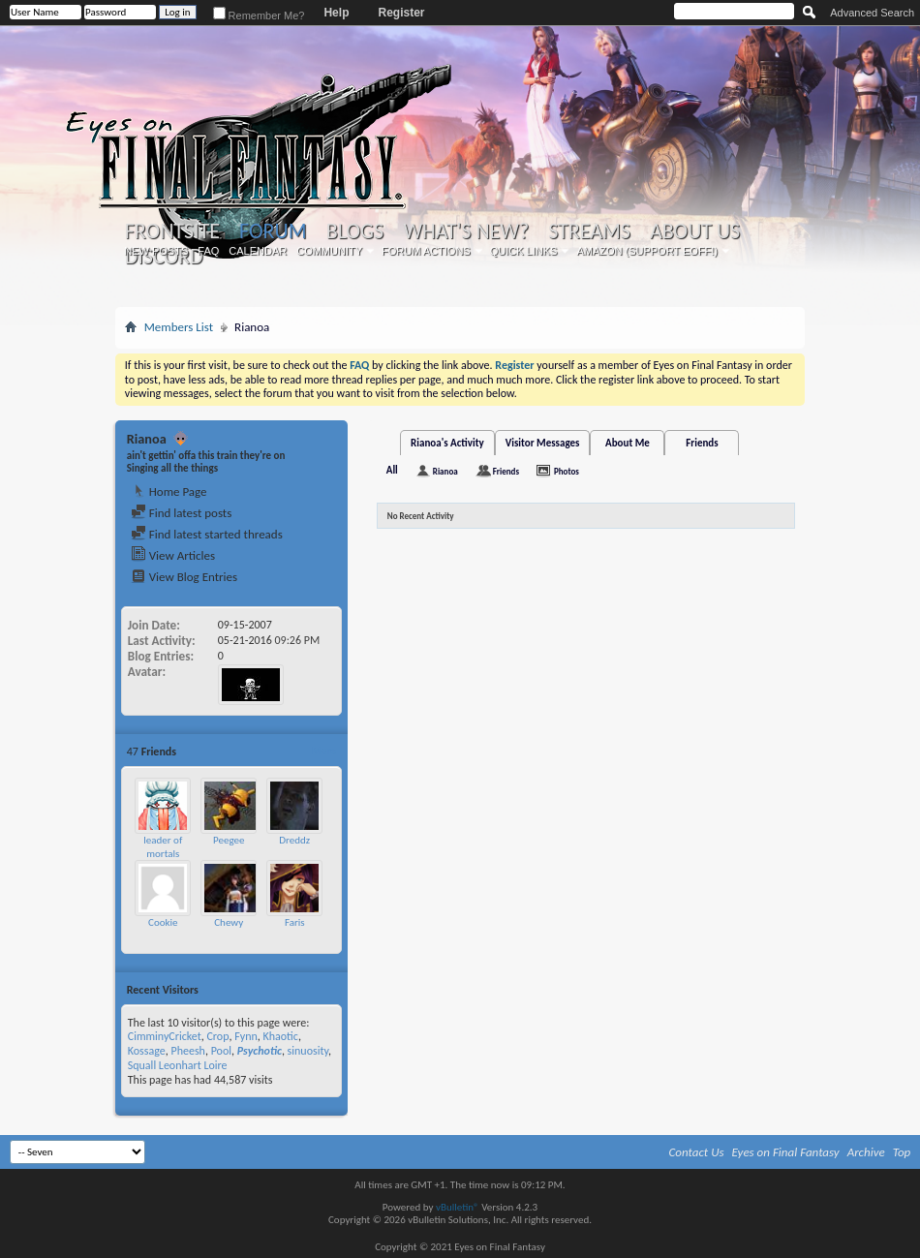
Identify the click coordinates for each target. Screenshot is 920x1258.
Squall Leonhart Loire (178, 1065)
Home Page (169, 491)
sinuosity (308, 1051)
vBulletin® (457, 1207)
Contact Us (696, 1152)
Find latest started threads (207, 534)
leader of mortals (162, 847)
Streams (589, 231)
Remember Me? (259, 15)
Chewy (228, 922)
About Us (695, 231)
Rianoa (445, 471)
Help (336, 12)
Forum (272, 231)
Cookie (162, 922)
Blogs (354, 231)
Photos (566, 471)
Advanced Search (872, 12)
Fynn (246, 1036)
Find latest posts (181, 513)
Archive (866, 1152)
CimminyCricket (164, 1036)
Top (902, 1152)
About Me (627, 443)
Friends (702, 443)
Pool (221, 1051)
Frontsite (172, 231)
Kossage (147, 1051)
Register (401, 12)
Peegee (228, 840)
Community (329, 251)
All (392, 470)
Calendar (258, 251)
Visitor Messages (543, 443)
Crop (217, 1036)
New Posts (156, 251)
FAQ (208, 251)
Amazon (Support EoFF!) (647, 251)
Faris (295, 922)
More (324, 751)
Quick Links (524, 251)
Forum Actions (426, 251)
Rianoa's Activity (447, 443)
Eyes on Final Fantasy (786, 1152)
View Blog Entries (184, 576)
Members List (178, 327)
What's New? (466, 231)
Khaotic (280, 1036)
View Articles (173, 555)
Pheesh (187, 1051)
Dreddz (294, 840)
